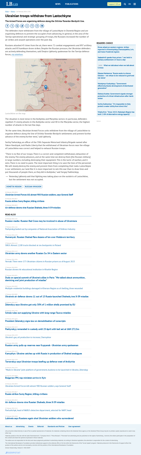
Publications (71, 4)
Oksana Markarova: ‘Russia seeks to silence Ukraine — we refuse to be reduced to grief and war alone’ (116, 75)
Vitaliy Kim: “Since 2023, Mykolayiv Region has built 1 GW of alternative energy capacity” (116, 113)
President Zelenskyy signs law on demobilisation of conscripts (35, 320)
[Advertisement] (113, 23)
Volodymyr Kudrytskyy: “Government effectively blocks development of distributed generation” (115, 85)
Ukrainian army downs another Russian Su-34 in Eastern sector (36, 253)
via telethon (17, 54)
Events (30, 426)
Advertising (20, 426)
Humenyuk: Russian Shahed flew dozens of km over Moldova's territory (40, 237)
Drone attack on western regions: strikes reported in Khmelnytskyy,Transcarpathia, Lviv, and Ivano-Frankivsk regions (116, 49)
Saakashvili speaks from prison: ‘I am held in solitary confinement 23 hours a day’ (115, 58)
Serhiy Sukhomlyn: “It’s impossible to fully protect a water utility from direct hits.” (114, 105)
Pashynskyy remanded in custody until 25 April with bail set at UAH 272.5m (42, 329)
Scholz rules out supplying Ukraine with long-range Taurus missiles (38, 312)
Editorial (40, 426)
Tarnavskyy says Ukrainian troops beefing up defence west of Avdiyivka (40, 361)
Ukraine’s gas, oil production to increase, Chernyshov (28, 337)
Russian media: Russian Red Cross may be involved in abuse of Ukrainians (41, 220)
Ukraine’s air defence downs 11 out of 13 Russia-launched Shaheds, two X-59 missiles (46, 296)
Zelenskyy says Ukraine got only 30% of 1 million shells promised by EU (40, 304)
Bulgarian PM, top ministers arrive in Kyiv (25, 377)
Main (7, 11)
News (57, 4)
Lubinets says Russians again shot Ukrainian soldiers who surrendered (39, 418)
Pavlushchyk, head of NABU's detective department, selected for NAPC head (38, 410)
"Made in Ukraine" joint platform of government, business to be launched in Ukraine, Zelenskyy (46, 369)
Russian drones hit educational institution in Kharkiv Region (31, 269)
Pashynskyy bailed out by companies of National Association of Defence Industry (40, 229)
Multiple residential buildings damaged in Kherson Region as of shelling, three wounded (44, 288)
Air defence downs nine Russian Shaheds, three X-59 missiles (32, 207)
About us (8, 426)
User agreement (74, 426)
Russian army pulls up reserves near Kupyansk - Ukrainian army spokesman (41, 345)
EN (130, 4)
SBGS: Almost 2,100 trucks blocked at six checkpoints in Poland (33, 245)
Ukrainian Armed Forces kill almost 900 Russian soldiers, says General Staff (39, 194)
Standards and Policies (56, 426)
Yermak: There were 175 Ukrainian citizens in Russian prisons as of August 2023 (40, 261)
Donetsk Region (14, 186)
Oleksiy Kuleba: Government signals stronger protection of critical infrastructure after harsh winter (115, 96)
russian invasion (33, 186)
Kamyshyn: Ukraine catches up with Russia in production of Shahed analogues (43, 353)
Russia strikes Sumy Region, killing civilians (24, 201)
